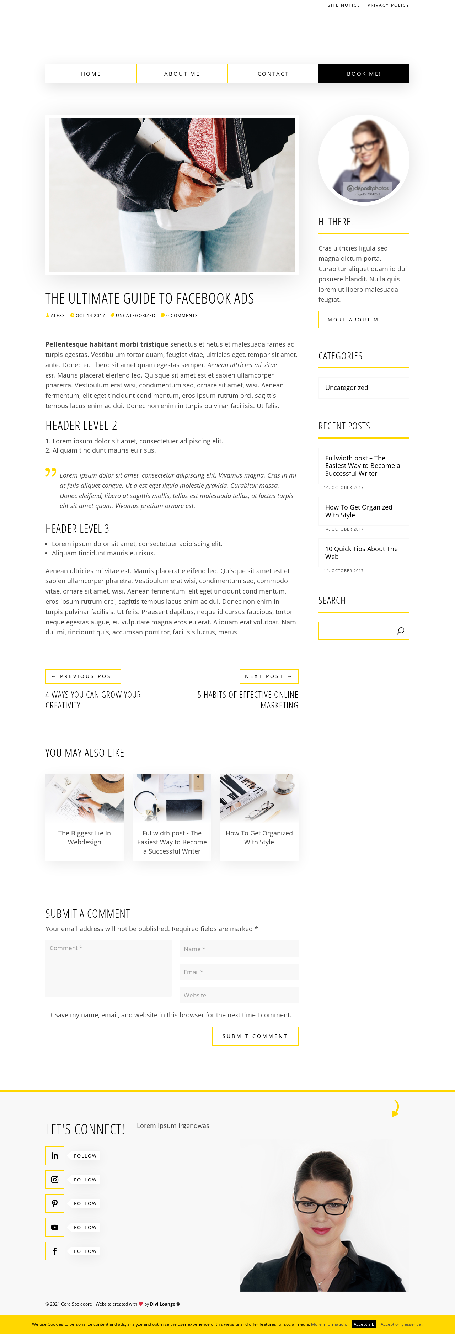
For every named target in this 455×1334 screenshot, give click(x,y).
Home (91, 73)
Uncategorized (136, 315)
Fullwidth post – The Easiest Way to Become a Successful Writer (362, 466)
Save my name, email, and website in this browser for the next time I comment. (172, 1015)
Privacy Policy (389, 5)
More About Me (355, 320)
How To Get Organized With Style (358, 511)
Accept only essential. (402, 1324)
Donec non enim (151, 405)
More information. (329, 1324)
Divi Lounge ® (165, 1304)
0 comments (182, 315)
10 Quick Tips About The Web (361, 552)
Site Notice (344, 5)
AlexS (58, 315)
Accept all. (364, 1324)
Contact (273, 73)
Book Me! (364, 73)
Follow (85, 1156)
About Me (182, 73)
